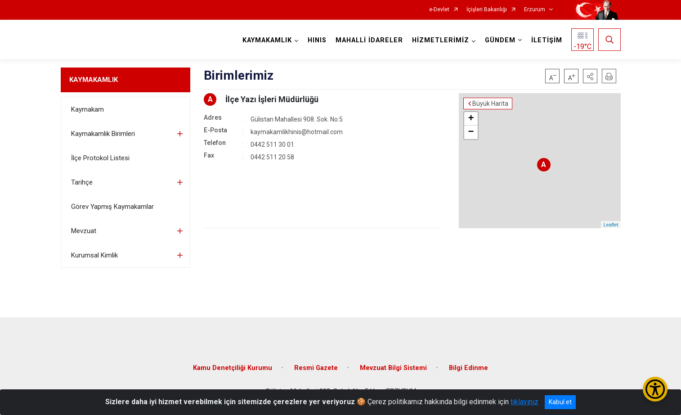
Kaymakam (87, 109)
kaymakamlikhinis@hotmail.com (297, 131)
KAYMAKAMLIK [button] (267, 40)
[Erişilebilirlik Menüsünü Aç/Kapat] (655, 389)
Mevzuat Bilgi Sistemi (393, 368)
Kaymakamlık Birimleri (103, 134)
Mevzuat (83, 231)
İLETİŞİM (546, 40)
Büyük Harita (490, 103)
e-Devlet (439, 10)
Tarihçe (82, 182)
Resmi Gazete (316, 368)
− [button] (471, 132)
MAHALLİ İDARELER (369, 40)
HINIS (317, 40)
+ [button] (471, 119)
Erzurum (534, 10)
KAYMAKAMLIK (93, 80)
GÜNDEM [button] (500, 40)
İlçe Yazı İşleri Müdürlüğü (271, 99)
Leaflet (610, 224)
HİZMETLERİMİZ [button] (440, 40)
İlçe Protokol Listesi (100, 158)
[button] (590, 76)
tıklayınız (524, 401)
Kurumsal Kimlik (94, 255)
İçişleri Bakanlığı (486, 10)
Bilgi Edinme (468, 368)
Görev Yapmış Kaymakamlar (112, 207)
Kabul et (560, 402)
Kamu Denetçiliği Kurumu (232, 368)
